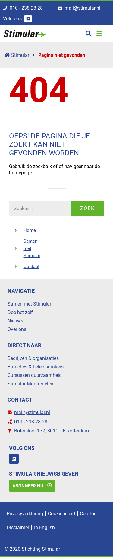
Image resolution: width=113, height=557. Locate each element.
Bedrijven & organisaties (33, 358)
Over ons (17, 329)
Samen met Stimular (29, 304)
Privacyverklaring (25, 514)
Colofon (88, 514)
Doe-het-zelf (20, 312)
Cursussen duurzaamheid (35, 375)
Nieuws (15, 321)
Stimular (17, 55)
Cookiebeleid (61, 514)
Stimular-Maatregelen (30, 384)
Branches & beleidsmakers (36, 367)
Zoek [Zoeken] (87, 208)
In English (44, 527)
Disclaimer (18, 527)
